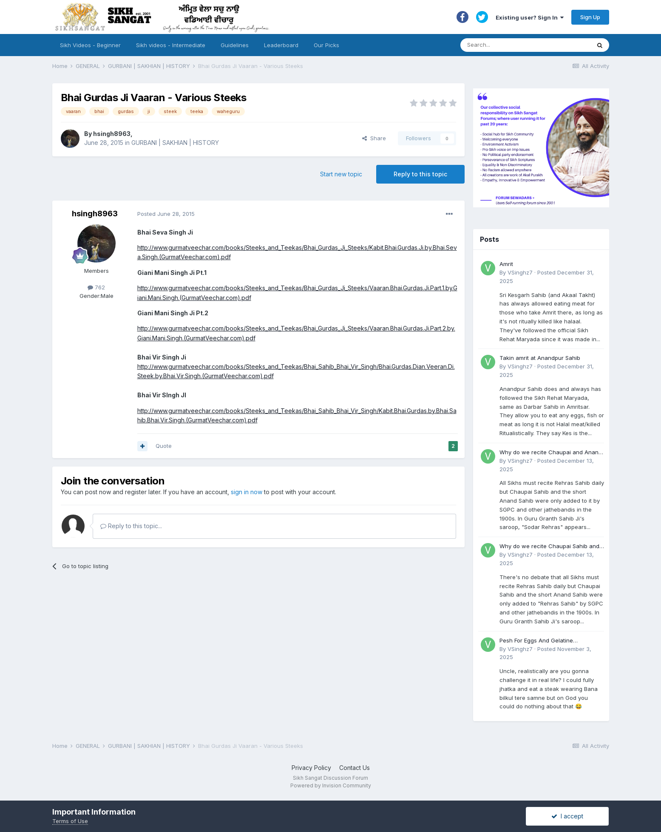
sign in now (246, 491)
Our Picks (326, 45)
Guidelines (235, 45)
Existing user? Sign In (530, 17)
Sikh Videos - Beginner (90, 45)
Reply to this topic (420, 174)
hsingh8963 (111, 133)
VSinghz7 (520, 272)
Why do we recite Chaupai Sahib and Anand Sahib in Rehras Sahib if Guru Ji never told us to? (551, 547)
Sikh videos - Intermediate (170, 45)
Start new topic (341, 174)
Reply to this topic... (131, 525)
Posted (166, 213)
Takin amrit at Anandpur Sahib (539, 357)
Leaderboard (281, 45)
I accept (567, 816)
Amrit (506, 263)
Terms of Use (70, 821)
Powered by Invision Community (330, 785)
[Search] (517, 45)
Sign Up (590, 17)
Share (374, 138)
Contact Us (354, 767)
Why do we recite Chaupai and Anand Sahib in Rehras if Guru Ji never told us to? (551, 453)
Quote (164, 445)
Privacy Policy (311, 767)
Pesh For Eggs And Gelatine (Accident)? (536, 641)
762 (96, 287)
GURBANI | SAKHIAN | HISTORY (175, 142)
